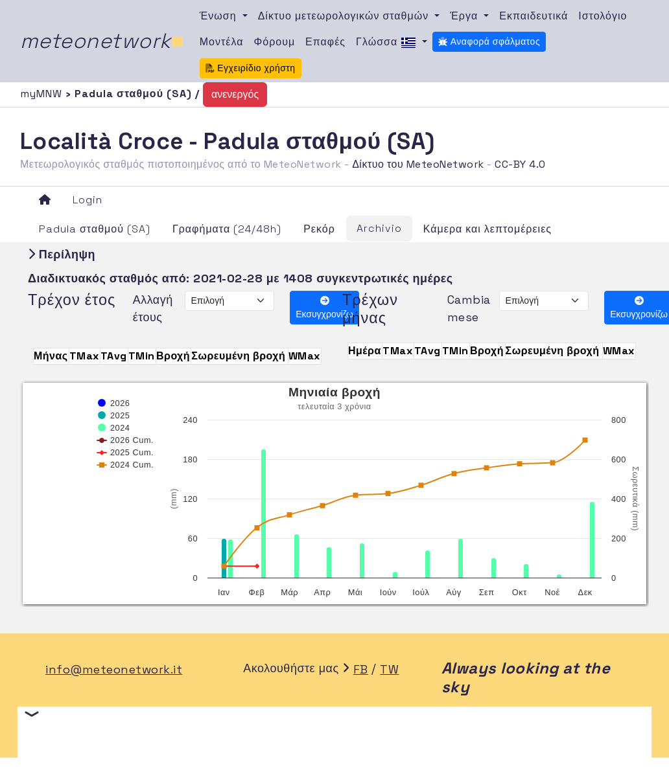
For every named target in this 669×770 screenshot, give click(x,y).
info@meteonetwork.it (113, 669)
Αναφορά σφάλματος (489, 41)
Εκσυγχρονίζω (324, 308)
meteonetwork (102, 41)
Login (87, 200)
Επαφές (325, 42)
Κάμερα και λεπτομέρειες (487, 229)
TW (389, 669)
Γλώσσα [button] (387, 43)
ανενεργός (235, 94)
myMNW (42, 93)
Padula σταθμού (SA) (94, 229)
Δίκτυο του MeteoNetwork (418, 164)
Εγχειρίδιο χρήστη (250, 68)
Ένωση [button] (220, 16)
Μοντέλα (222, 42)
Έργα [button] (465, 16)
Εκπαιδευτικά (533, 16)
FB (360, 669)
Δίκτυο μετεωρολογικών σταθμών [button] (345, 16)
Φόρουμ (274, 42)
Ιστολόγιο (602, 16)
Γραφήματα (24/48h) (226, 229)
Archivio (379, 228)
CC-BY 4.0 (520, 164)
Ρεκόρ (319, 229)
